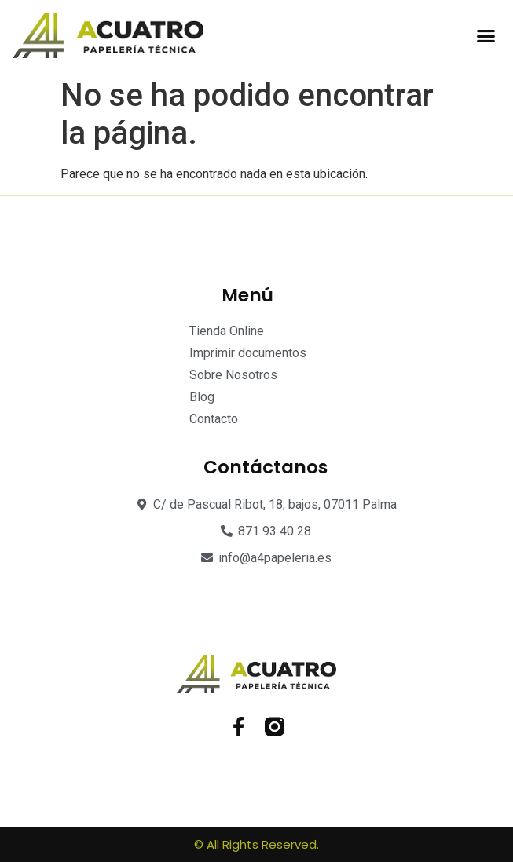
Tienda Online (226, 330)
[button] (486, 35)
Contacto (213, 418)
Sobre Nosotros (233, 374)
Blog (201, 396)
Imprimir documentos (247, 352)
